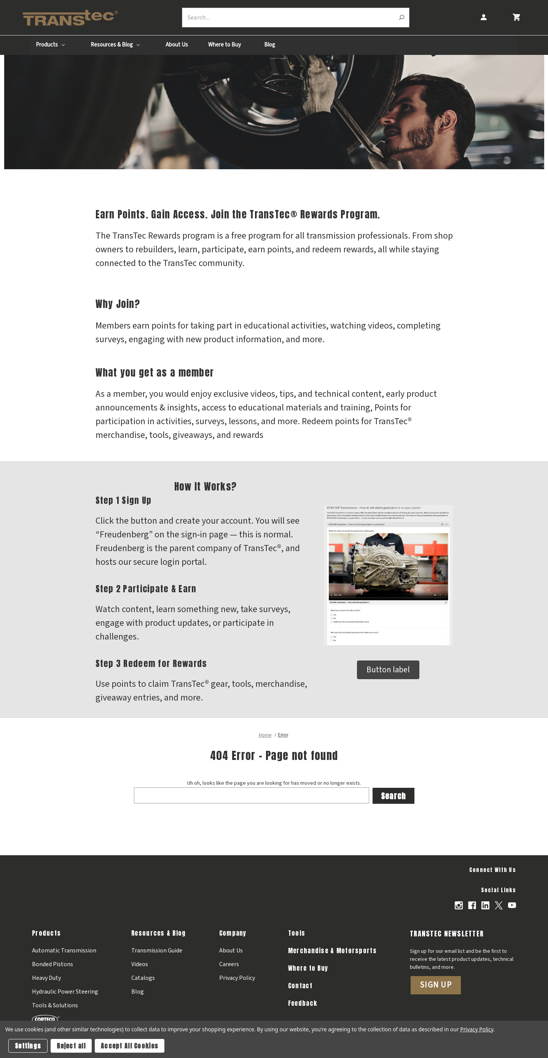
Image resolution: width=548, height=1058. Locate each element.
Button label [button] (388, 669)
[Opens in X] (499, 905)
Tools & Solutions (55, 1004)
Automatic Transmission (64, 950)
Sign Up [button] (436, 984)
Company (233, 932)
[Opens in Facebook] (472, 905)
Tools (296, 932)
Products (50, 45)
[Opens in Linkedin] (485, 905)
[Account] (483, 17)
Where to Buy (224, 45)
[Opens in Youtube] (512, 905)
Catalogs (143, 977)
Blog (269, 45)
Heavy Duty (46, 977)
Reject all (71, 1045)
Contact (300, 984)
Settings (28, 1045)
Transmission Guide (156, 950)
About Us (177, 45)
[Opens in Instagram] (459, 905)
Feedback (302, 1002)
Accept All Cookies (129, 1045)
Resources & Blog (115, 45)
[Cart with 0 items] (516, 17)
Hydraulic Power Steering (65, 991)
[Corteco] (65, 1018)
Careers (229, 963)
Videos (139, 963)
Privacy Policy (237, 977)
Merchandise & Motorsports (332, 949)
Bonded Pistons (52, 963)
